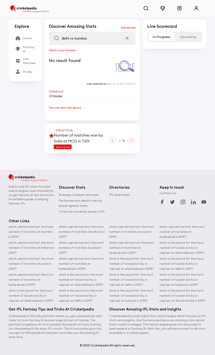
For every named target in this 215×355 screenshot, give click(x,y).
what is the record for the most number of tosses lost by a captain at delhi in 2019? (81, 295)
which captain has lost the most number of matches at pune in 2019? (31, 264)
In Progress (161, 37)
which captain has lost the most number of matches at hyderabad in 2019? (31, 280)
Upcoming (188, 37)
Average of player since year (79, 195)
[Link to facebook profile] (162, 202)
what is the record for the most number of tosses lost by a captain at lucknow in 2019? (131, 295)
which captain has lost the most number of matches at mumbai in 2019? (31, 232)
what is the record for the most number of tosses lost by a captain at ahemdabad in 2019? (31, 295)
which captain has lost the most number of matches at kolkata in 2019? (32, 248)
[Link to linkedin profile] (193, 202)
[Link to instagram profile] (182, 202)
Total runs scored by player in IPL (82, 211)
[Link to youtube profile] (203, 202)
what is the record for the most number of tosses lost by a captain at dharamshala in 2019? (183, 295)
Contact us (168, 193)
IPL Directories (119, 195)
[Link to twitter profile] (172, 202)
